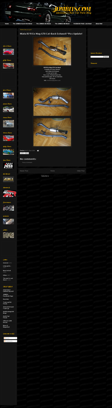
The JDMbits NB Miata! (62, 23)
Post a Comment (27, 162)
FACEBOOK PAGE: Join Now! (83, 23)
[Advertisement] (9, 35)
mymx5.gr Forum (6, 316)
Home (7, 23)
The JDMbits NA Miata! (43, 23)
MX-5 (26, 150)
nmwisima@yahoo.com (54, 80)
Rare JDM (32, 150)
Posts (6, 338)
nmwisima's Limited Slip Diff (8, 290)
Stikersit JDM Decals (7, 321)
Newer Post (24, 171)
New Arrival (7, 270)
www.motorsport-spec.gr (8, 307)
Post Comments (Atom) (56, 176)
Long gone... (7, 266)
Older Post (81, 171)
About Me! (99, 23)
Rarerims (6, 299)
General (5, 263)
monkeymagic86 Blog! (8, 312)
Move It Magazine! (6, 326)
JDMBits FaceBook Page (8, 295)
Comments (8, 341)
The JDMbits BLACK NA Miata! (22, 23)
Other (5, 275)
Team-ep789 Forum (7, 303)
